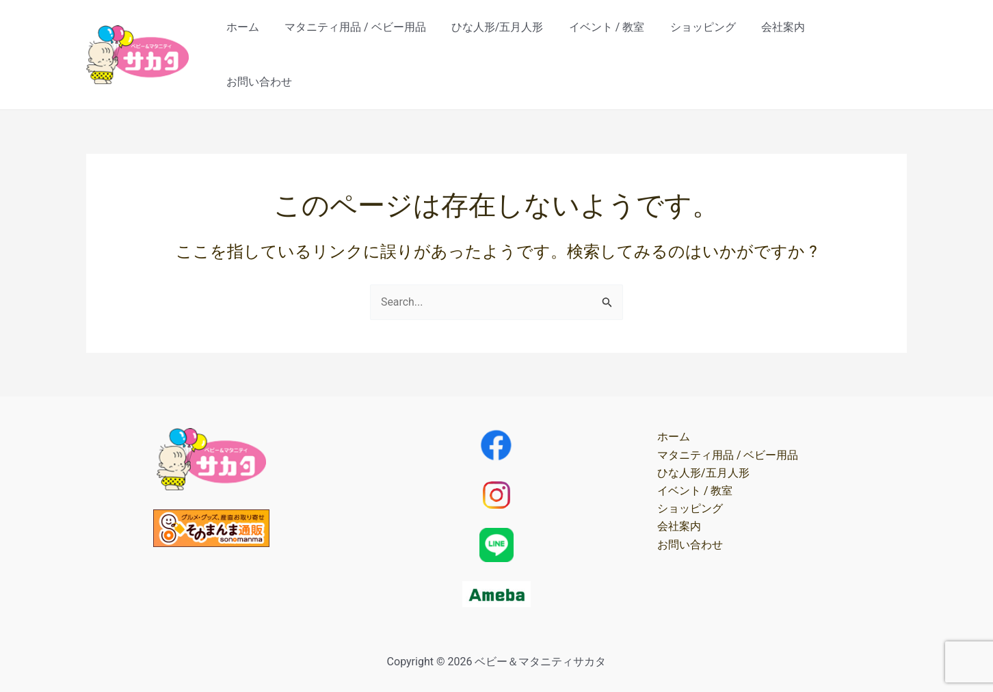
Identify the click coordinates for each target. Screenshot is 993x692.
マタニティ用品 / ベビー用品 (373, 40)
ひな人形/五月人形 (512, 40)
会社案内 (786, 40)
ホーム (264, 40)
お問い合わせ (863, 40)
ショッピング (710, 40)
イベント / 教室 (617, 40)
